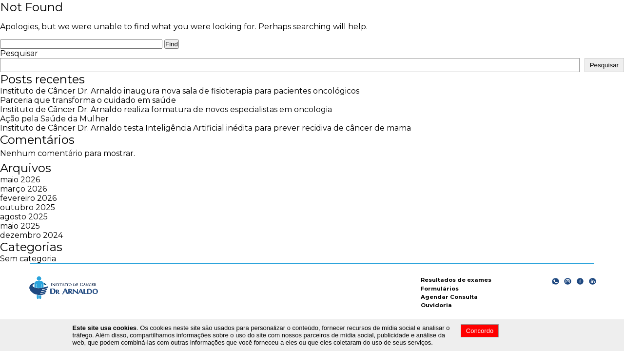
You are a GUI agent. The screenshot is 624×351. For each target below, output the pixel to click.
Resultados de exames (456, 279)
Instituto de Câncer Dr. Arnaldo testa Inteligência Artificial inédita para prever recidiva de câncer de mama (205, 128)
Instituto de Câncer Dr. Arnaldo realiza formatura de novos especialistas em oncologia (166, 109)
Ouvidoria (436, 305)
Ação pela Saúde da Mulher (54, 118)
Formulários (440, 288)
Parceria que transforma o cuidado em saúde (88, 100)
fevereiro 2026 (28, 198)
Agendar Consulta (449, 296)
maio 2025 (20, 226)
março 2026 (23, 189)
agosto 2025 (24, 216)
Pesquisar (19, 53)
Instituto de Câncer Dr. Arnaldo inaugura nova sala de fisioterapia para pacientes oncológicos (179, 91)
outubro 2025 (27, 207)
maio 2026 (20, 179)
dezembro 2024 (31, 235)
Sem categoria (28, 258)
